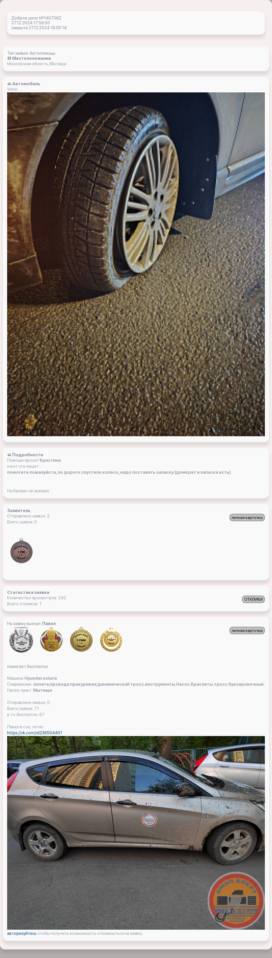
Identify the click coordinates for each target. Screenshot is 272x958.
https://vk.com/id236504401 (34, 732)
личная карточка (247, 517)
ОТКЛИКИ (253, 599)
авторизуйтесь (22, 933)
